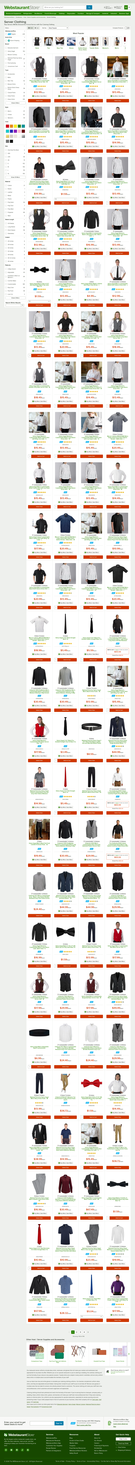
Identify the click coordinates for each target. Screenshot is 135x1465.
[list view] (37, 28)
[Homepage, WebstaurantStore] (22, 7)
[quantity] (82, 203)
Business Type (124, 13)
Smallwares (38, 13)
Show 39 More (15, 177)
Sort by (44, 28)
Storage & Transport (93, 13)
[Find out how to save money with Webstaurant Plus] (35, 86)
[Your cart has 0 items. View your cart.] (127, 7)
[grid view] (30, 28)
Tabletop (62, 13)
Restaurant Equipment (13, 13)
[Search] (22, 305)
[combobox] (64, 7)
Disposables (71, 13)
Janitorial (105, 13)
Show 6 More (15, 103)
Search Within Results (13, 303)
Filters (7, 28)
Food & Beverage (50, 13)
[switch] (127, 28)
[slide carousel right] (125, 44)
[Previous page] (69, 1332)
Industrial (114, 13)
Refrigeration (27, 13)
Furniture (81, 13)
